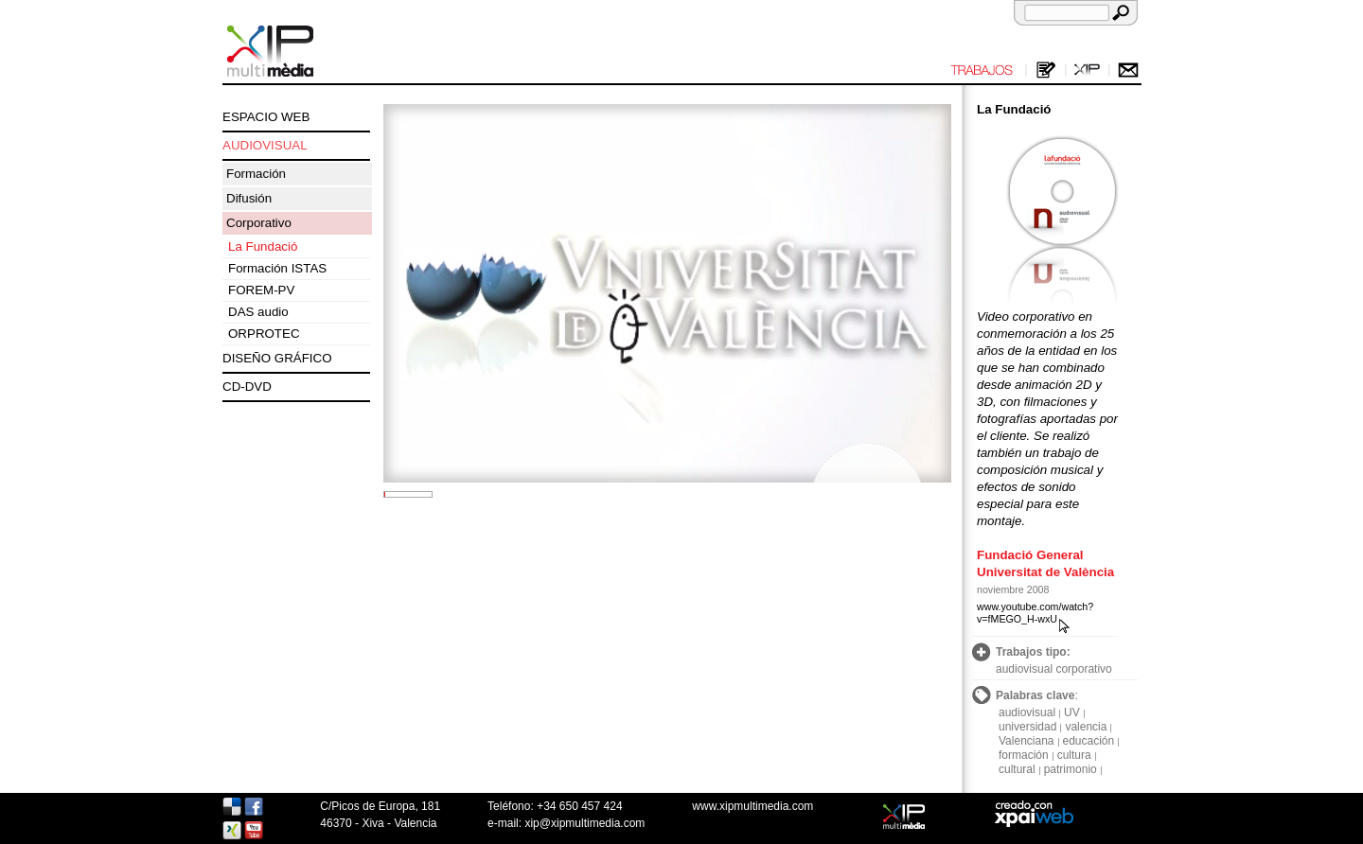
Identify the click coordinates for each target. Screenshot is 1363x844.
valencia (1085, 726)
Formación (256, 174)
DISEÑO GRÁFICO (277, 358)
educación (1089, 740)
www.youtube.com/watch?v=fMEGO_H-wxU (1035, 612)
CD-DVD (247, 386)
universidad (1027, 726)
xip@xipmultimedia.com (584, 823)
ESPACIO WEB (266, 117)
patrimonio (1070, 769)
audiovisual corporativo (1054, 669)
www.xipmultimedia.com (752, 806)
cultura (1074, 755)
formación (1024, 755)
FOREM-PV (261, 290)
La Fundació (262, 246)
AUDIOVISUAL (265, 145)
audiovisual (1027, 712)
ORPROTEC (264, 333)
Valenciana (1026, 740)
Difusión (249, 198)
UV (1072, 712)
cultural (1017, 769)
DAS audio (258, 312)
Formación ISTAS (277, 268)
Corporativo (259, 223)
